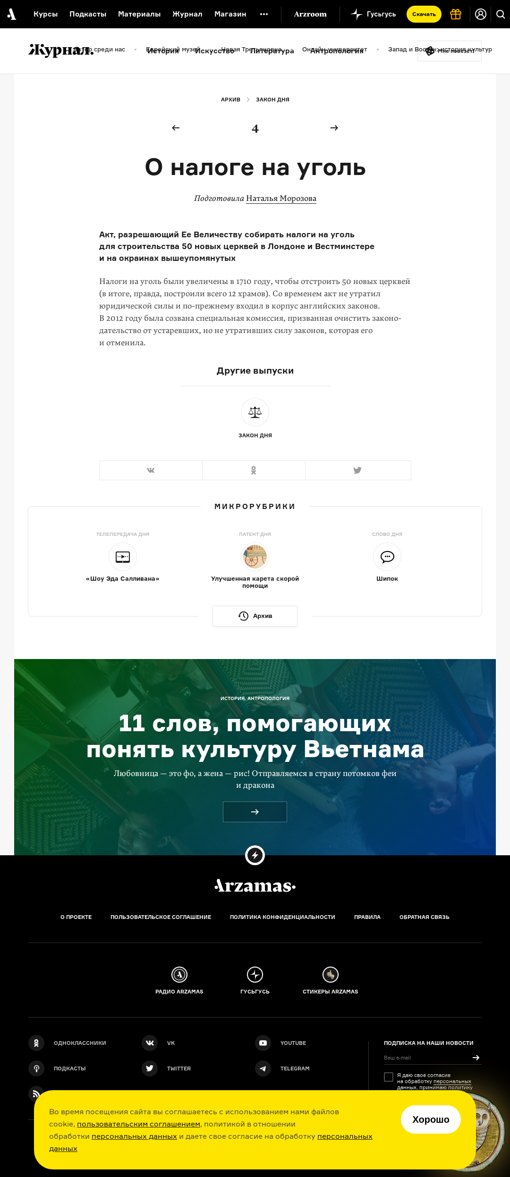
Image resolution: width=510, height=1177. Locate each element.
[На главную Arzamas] (10, 14)
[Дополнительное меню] (264, 14)
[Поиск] (500, 14)
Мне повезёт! (456, 51)
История (163, 50)
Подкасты (87, 13)
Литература (272, 50)
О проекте (76, 917)
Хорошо (431, 1119)
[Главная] (255, 885)
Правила (367, 917)
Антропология (337, 50)
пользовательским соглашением (138, 1123)
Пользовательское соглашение (160, 917)
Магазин (230, 13)
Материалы (139, 13)
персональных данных (134, 1136)
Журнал (187, 13)
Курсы (46, 13)
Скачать (424, 13)
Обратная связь (425, 917)
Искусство (214, 50)
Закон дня (272, 99)
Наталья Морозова (281, 198)
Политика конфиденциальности (282, 917)
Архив (230, 99)
